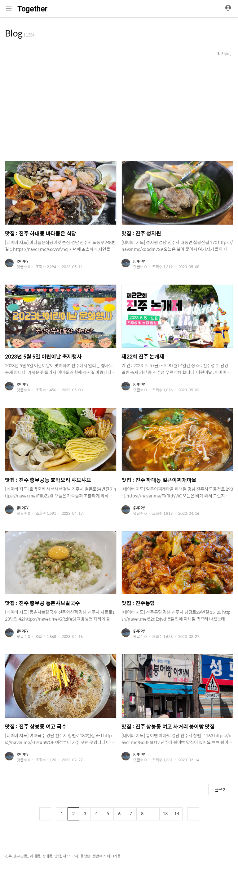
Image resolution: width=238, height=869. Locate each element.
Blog (14, 32)
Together (32, 9)
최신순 (223, 53)
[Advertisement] (119, 111)
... (154, 813)
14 (176, 813)
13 (165, 813)
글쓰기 (221, 789)
